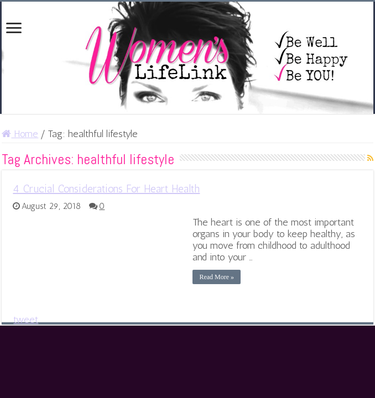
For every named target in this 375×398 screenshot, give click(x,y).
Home (20, 134)
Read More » (216, 277)
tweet (25, 319)
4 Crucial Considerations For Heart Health (106, 188)
